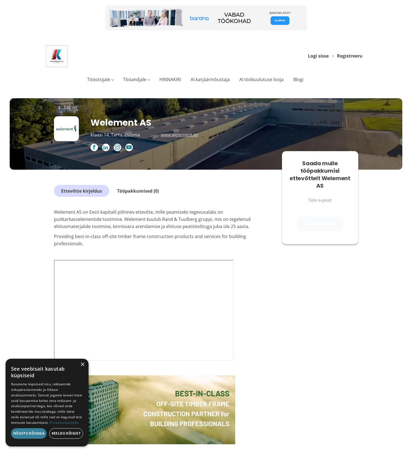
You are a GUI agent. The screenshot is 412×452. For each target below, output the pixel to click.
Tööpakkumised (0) (138, 191)
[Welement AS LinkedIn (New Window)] (106, 148)
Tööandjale (134, 79)
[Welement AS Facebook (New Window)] (94, 148)
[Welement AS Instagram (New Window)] (117, 148)
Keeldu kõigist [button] (66, 433)
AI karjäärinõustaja (210, 79)
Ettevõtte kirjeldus (81, 191)
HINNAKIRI (170, 79)
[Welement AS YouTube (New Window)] (129, 149)
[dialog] (47, 402)
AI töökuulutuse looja (261, 79)
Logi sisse (318, 56)
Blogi (298, 79)
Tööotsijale (98, 79)
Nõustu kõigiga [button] (29, 433)
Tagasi (70, 107)
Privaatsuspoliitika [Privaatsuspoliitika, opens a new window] (64, 422)
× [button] (82, 365)
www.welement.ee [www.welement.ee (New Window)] (179, 135)
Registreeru (349, 56)
